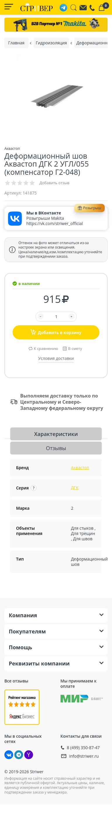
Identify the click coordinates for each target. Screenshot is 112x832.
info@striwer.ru (84, 756)
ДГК (74, 487)
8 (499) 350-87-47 (83, 747)
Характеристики (56, 433)
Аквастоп (80, 467)
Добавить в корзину (55, 332)
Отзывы (56, 448)
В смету (75, 348)
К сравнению (46, 348)
